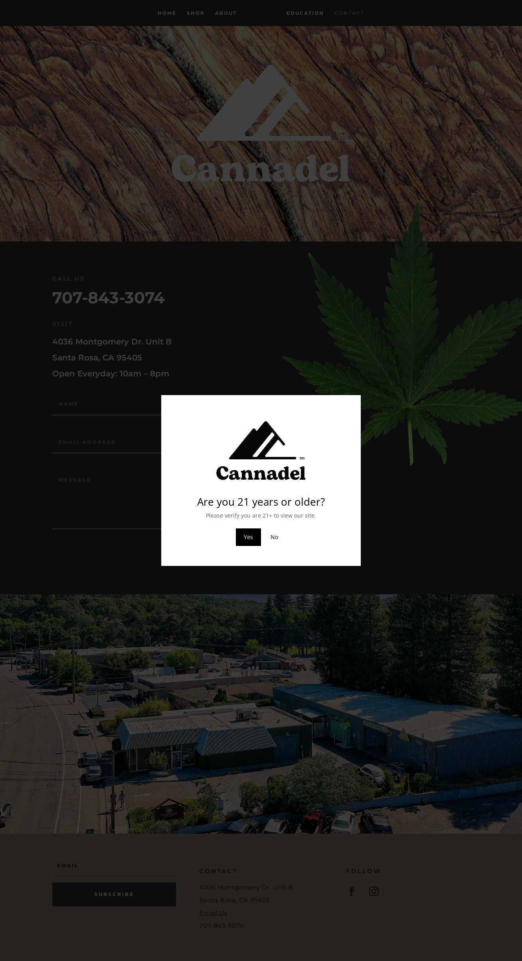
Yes (248, 537)
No (274, 537)
